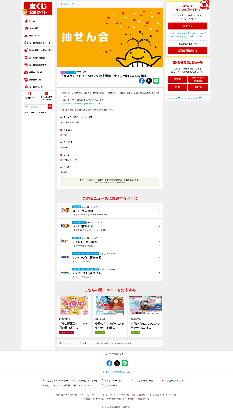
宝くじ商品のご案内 (38, 65)
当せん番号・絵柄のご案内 (40, 50)
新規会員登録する (187, 50)
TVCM (43, 113)
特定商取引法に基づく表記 (94, 399)
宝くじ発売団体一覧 (143, 380)
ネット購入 (34, 28)
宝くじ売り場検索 (37, 58)
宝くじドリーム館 (113, 380)
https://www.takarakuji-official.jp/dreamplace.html (79, 104)
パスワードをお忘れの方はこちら (186, 36)
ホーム (32, 21)
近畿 (177, 87)
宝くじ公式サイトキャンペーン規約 (163, 395)
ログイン (188, 26)
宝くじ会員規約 (139, 395)
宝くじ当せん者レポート (86, 380)
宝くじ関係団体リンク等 (175, 380)
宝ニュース (31, 113)
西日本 (198, 87)
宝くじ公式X (172, 98)
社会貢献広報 (35, 80)
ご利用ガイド (30, 98)
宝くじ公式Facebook (190, 98)
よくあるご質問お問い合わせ (46, 98)
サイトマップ (111, 385)
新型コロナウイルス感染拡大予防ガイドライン (67, 385)
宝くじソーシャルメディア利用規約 (116, 395)
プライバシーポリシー (90, 395)
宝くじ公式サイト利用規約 (67, 395)
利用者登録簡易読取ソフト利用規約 (121, 399)
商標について (144, 399)
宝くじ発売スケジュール (39, 43)
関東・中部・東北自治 (198, 79)
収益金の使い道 (36, 72)
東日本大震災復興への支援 (118, 372)
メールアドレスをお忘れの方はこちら (186, 33)
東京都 (177, 79)
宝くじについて (36, 87)
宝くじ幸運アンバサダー (56, 380)
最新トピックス (36, 36)
